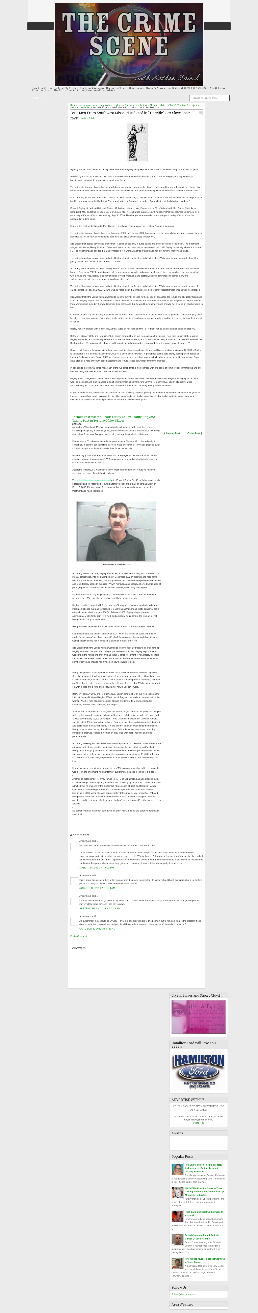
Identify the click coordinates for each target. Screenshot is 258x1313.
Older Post (193, 433)
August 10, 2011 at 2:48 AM (97, 888)
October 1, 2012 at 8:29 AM (97, 928)
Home (34, 98)
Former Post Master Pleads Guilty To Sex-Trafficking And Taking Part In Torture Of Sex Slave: (113, 418)
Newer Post (173, 433)
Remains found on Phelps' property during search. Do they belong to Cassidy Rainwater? (203, 1168)
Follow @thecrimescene (183, 1294)
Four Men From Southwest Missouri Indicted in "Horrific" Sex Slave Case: (130, 113)
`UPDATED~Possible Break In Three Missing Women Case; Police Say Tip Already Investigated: (204, 1191)
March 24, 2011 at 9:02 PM (96, 867)
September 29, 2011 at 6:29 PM (100, 908)
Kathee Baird (87, 118)
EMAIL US (199, 1123)
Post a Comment (78, 936)
